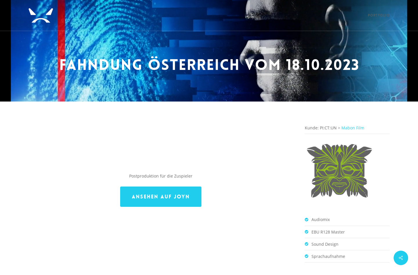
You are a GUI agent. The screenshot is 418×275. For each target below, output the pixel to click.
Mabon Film (352, 111)
